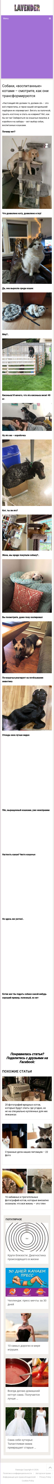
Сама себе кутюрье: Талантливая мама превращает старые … (22, 1443)
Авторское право (43, 1473)
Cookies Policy (28, 1481)
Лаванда (19, 1470)
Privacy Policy (45, 1477)
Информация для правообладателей (19, 1477)
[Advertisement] (27, 50)
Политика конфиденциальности (17, 1473)
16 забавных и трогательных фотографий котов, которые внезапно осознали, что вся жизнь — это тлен (27, 1200)
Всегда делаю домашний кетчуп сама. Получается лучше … (24, 1394)
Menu (6, 18)
